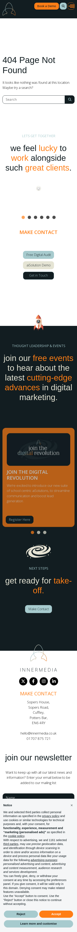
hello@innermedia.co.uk (38, 733)
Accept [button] (56, 914)
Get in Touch (38, 275)
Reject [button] (21, 914)
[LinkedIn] (54, 681)
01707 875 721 (38, 738)
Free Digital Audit (38, 255)
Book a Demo (46, 6)
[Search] (33, 99)
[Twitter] (23, 681)
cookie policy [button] (16, 836)
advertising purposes (44, 860)
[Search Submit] (70, 99)
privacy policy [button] (50, 816)
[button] (63, 6)
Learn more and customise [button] (38, 923)
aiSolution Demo (38, 265)
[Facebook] (33, 681)
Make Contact (38, 609)
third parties (10, 844)
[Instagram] (44, 681)
